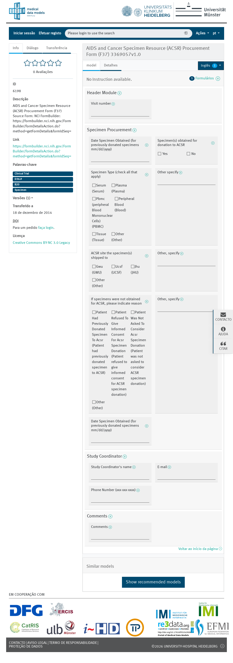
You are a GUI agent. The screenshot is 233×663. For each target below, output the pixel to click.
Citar (223, 346)
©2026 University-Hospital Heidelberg (185, 646)
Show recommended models (153, 582)
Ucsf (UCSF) (116, 270)
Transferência (56, 48)
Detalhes (111, 65)
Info (16, 48)
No (193, 154)
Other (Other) (117, 237)
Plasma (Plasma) (119, 188)
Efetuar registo (50, 33)
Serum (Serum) (99, 188)
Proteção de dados (26, 646)
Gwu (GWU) (97, 270)
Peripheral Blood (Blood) (124, 204)
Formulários (204, 78)
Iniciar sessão (24, 33)
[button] (211, 65)
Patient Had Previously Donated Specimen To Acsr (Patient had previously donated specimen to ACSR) (100, 343)
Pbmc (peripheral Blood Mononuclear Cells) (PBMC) (102, 213)
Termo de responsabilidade (73, 643)
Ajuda (223, 331)
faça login (45, 228)
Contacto (17, 643)
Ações (201, 33)
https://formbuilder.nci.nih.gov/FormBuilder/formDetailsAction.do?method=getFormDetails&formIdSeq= (42, 152)
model (91, 65)
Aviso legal (37, 643)
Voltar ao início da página (200, 549)
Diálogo (32, 48)
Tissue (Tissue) (99, 237)
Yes (165, 154)
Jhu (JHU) (135, 270)
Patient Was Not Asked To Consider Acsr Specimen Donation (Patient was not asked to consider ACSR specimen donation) (138, 348)
